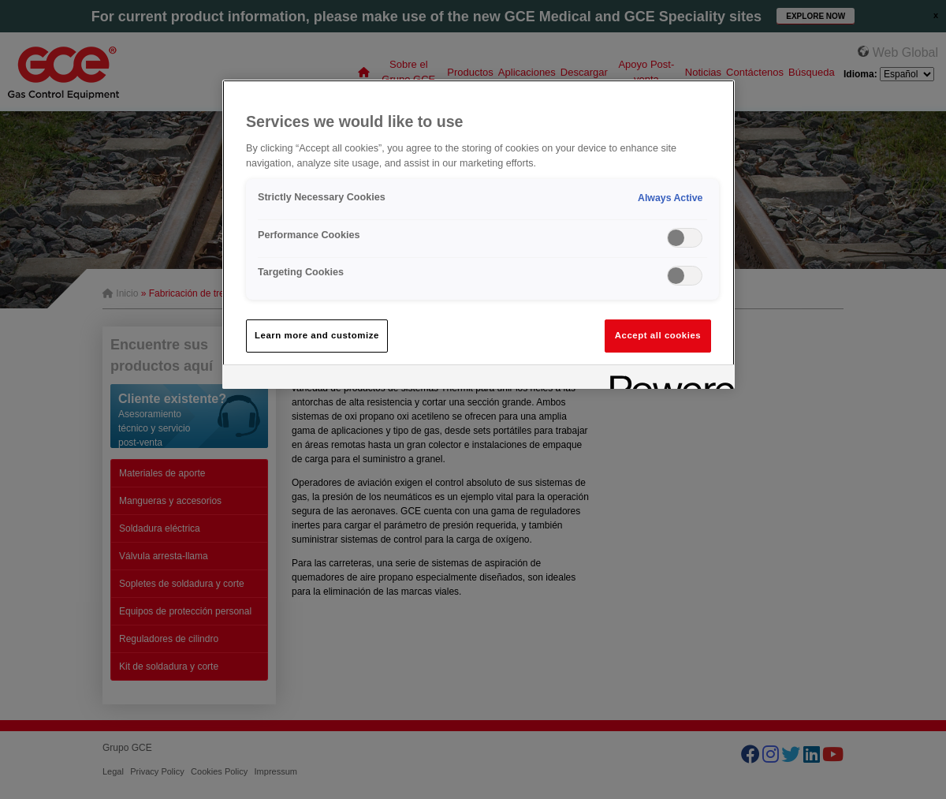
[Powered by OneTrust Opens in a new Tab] (667, 379)
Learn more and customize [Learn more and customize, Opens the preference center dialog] (317, 335)
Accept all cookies (658, 335)
